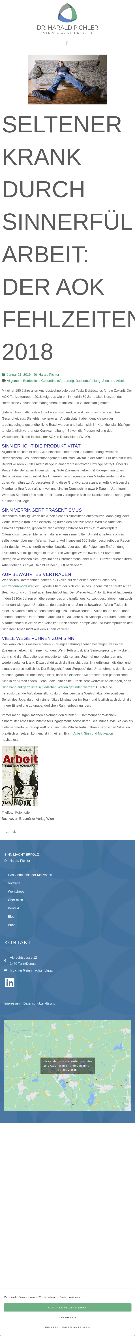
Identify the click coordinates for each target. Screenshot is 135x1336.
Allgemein (14, 381)
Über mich (15, 900)
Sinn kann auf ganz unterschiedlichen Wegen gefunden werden (48, 687)
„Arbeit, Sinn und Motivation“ (93, 733)
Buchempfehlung (88, 381)
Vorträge (14, 883)
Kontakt (13, 908)
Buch (12, 925)
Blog (11, 916)
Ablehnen (67, 1317)
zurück (9, 832)
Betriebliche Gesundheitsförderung (48, 381)
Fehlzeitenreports (15, 586)
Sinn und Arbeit (113, 381)
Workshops (16, 891)
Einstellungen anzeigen (67, 1327)
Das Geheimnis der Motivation (30, 875)
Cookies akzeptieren (67, 1307)
